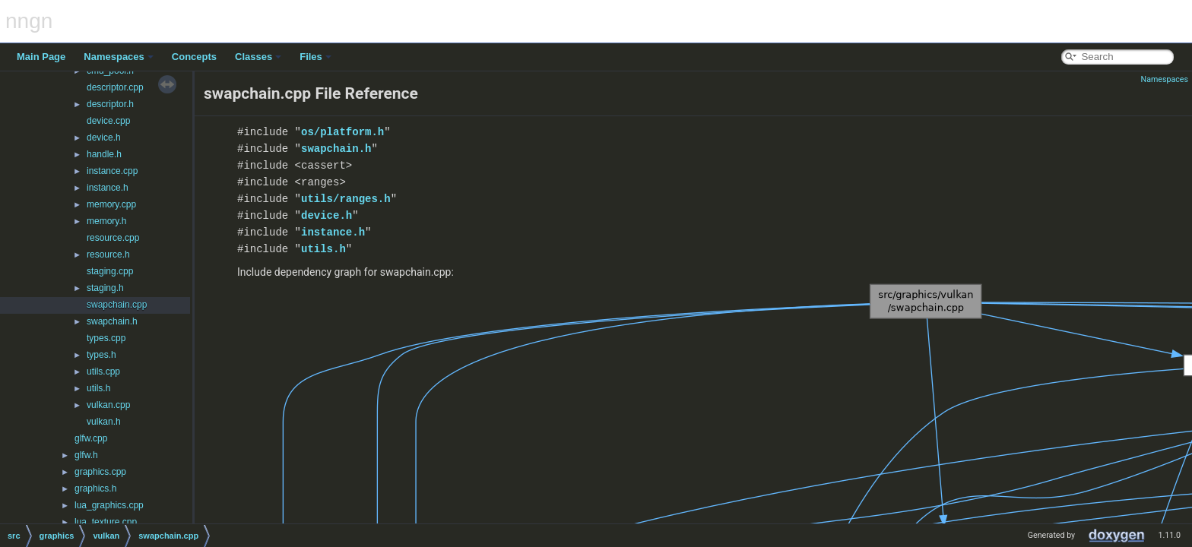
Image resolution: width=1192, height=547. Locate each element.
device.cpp (108, 120)
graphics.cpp (100, 471)
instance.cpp (112, 171)
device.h (104, 137)
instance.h (107, 187)
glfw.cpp (90, 438)
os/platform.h (342, 132)
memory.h (106, 221)
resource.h (108, 254)
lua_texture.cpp (105, 522)
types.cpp (106, 338)
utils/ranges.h (346, 198)
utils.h (98, 388)
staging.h (105, 288)
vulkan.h (104, 421)
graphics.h (95, 488)
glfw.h (86, 455)
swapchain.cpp (117, 304)
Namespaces (119, 56)
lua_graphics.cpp (109, 505)
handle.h (104, 154)
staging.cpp (110, 271)
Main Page (41, 56)
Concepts (194, 56)
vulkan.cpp (108, 405)
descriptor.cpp (115, 87)
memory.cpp (111, 204)
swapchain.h (112, 321)
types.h (101, 354)
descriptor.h (110, 104)
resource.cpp (113, 237)
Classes (258, 56)
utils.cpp (103, 371)
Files (315, 56)
